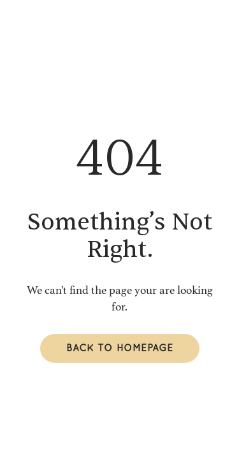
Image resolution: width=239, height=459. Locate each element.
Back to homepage (119, 348)
